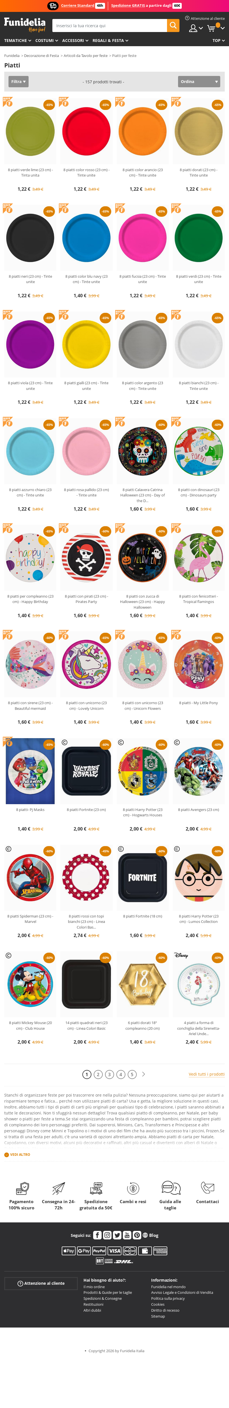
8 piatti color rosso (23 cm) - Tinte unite (86, 172)
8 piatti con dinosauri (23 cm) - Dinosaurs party (198, 492)
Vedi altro (20, 1154)
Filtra (16, 81)
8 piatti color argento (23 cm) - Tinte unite (142, 385)
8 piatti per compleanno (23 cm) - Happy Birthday (30, 599)
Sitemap (158, 1316)
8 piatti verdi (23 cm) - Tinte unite (198, 279)
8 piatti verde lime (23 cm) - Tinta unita (30, 172)
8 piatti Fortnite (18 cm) (142, 916)
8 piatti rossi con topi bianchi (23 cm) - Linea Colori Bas (86, 922)
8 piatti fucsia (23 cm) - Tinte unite (142, 279)
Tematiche (15, 40)
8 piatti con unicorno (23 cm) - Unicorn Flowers (142, 705)
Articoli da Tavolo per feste (86, 55)
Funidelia (12, 55)
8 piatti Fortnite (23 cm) (86, 809)
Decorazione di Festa (41, 55)
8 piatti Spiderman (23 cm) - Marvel (30, 919)
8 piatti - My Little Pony (198, 702)
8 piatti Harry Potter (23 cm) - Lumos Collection (199, 919)
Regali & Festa (108, 40)
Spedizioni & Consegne (103, 1298)
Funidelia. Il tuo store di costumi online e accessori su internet (24, 25)
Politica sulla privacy (168, 1298)
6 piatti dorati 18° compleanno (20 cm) (142, 1025)
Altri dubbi (92, 1310)
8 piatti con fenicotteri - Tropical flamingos (198, 599)
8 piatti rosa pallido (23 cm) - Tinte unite (86, 492)
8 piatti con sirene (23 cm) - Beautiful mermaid (30, 705)
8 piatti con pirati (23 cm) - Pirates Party (86, 599)
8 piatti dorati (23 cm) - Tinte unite (198, 172)
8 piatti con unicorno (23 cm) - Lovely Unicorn (86, 705)
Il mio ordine (94, 1286)
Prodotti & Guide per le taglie (108, 1292)
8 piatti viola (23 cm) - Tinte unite (30, 385)
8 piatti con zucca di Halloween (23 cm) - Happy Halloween (142, 602)
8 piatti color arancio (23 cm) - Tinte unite (143, 172)
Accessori (73, 40)
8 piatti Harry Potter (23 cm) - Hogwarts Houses (142, 812)
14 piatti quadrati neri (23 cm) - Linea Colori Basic (86, 1025)
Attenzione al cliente (41, 1283)
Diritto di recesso (165, 1310)
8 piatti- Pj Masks (30, 809)
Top (217, 40)
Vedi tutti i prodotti (207, 1074)
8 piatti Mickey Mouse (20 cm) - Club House (30, 1025)
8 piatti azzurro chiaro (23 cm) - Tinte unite (30, 492)
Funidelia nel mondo (168, 1286)
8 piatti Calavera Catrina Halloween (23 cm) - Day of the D (142, 495)
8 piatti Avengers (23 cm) (198, 809)
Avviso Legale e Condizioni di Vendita (182, 1292)
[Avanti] (143, 1074)
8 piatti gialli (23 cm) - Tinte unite (86, 385)
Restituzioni (93, 1304)
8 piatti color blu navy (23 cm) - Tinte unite (86, 279)
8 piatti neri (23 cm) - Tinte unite (30, 279)
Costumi (44, 40)
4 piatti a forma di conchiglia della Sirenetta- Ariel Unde (198, 1028)
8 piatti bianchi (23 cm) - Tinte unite (199, 385)
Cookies (157, 1304)
